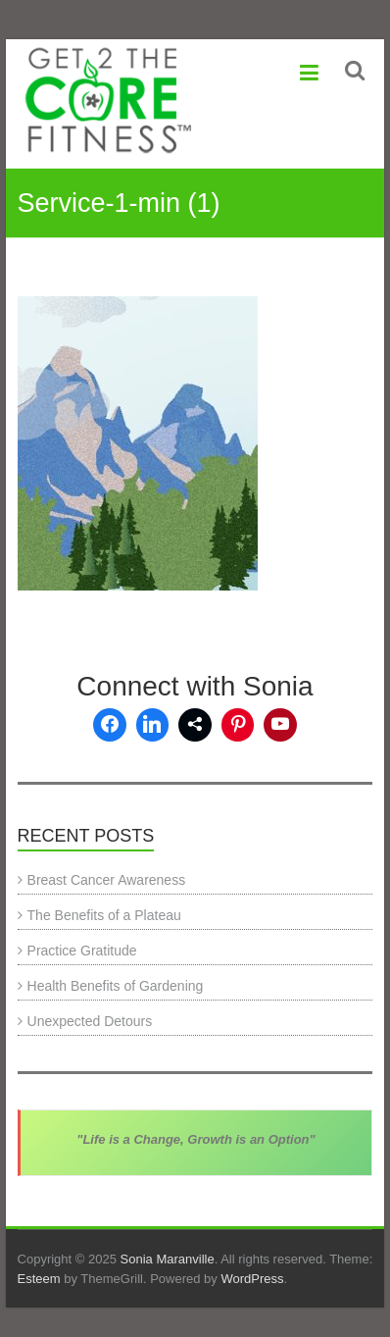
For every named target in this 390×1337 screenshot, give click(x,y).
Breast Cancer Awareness (106, 880)
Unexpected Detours (90, 1021)
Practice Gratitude (82, 950)
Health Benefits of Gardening (115, 986)
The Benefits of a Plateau (104, 915)
